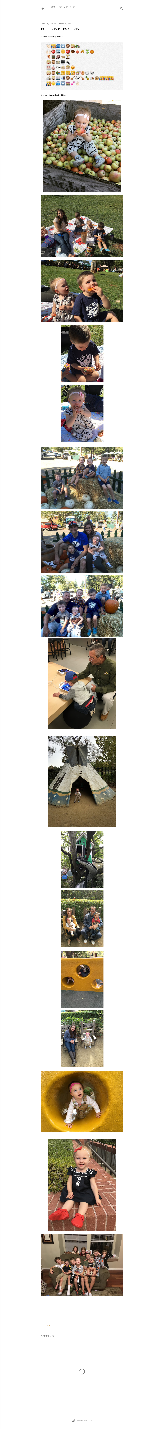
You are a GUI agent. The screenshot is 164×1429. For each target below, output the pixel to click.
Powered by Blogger (82, 1420)
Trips (58, 1326)
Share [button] (43, 1322)
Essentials (64, 7)
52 (74, 7)
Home (53, 7)
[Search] (121, 8)
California (51, 1326)
